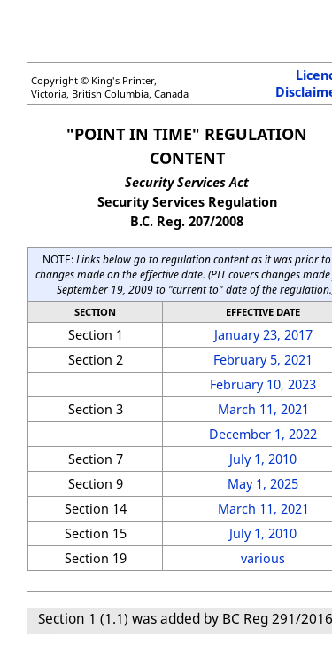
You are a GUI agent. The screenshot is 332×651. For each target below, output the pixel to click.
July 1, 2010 (263, 459)
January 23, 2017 (263, 334)
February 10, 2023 (263, 384)
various (263, 558)
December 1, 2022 (263, 434)
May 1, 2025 (263, 483)
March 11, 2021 (263, 409)
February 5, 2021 (263, 359)
